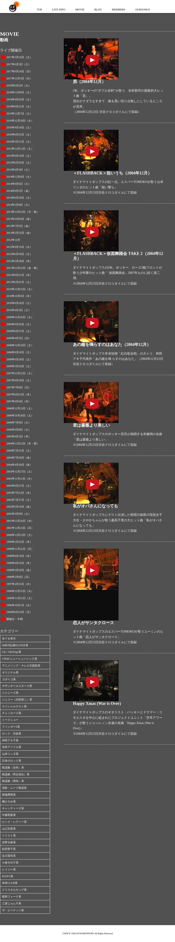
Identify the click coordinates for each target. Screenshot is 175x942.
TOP (39, 9)
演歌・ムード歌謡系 (14, 787)
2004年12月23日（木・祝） (22, 443)
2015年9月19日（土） (19, 155)
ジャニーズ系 (10, 692)
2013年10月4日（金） (19, 219)
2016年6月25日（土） (19, 134)
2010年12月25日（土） (20, 289)
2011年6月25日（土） (19, 282)
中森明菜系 (9, 815)
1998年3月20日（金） (19, 570)
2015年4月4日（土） (18, 169)
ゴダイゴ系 (9, 679)
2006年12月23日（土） (20, 408)
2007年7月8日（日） (18, 387)
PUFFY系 (7, 876)
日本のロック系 (11, 760)
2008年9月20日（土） (19, 352)
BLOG (98, 9)
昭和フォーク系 (11, 896)
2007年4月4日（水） (18, 401)
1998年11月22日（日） (20, 548)
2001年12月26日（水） (20, 520)
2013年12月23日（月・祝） (22, 211)
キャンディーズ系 (13, 808)
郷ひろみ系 (9, 801)
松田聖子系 (9, 849)
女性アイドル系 (11, 747)
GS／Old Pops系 (11, 652)
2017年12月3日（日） (19, 78)
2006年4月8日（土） (18, 429)
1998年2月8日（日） (18, 577)
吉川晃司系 (9, 855)
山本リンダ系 (10, 753)
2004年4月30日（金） (19, 464)
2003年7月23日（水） (19, 492)
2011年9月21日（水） (19, 275)
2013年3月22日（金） (19, 232)
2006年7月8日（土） (18, 422)
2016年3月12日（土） (19, 141)
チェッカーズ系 (11, 713)
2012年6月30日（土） (19, 254)
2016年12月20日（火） (20, 120)
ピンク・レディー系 (14, 821)
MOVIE (79, 9)
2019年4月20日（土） (19, 99)
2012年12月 (13, 239)
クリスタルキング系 (14, 889)
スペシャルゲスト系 (14, 706)
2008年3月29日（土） (19, 366)
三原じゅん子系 (11, 903)
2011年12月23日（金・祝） (22, 268)
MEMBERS (118, 9)
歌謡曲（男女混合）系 (15, 774)
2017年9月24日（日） (19, 71)
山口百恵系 (9, 828)
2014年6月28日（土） (19, 197)
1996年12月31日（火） (20, 591)
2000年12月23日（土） (20, 535)
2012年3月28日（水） (19, 261)
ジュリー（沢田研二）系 (17, 699)
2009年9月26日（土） (19, 324)
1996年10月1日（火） (19, 605)
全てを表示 (9, 638)
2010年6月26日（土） (19, 303)
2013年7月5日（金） (18, 226)
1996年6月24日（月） (19, 612)
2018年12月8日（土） (19, 92)
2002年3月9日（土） (18, 513)
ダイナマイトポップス (14, 6)
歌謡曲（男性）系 (13, 781)
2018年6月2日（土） (18, 85)
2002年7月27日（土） (19, 499)
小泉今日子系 (10, 862)
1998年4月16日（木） (19, 563)
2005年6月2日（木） (18, 436)
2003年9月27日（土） (19, 485)
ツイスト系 (9, 835)
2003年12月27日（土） (20, 471)
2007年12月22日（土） (20, 373)
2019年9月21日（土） (19, 106)
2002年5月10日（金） (19, 506)
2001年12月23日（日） (20, 527)
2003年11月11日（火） (19, 478)
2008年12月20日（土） (20, 345)
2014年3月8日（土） (18, 204)
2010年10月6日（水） (19, 296)
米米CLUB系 (10, 883)
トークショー (10, 719)
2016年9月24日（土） (19, 127)
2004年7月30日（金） (19, 457)
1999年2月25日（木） (19, 541)
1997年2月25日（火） (19, 584)
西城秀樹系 (9, 794)
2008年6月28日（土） (19, 359)
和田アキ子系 (10, 740)
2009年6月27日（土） (19, 331)
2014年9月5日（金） (18, 190)
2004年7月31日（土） (19, 450)
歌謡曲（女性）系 (13, 767)
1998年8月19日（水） (19, 556)
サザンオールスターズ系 (17, 686)
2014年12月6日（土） (19, 176)
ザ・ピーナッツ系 (13, 910)
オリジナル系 (10, 672)
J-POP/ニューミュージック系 (19, 658)
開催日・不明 (14, 619)
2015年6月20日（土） (19, 162)
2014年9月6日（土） (18, 183)
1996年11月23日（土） (20, 598)
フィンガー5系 (11, 726)
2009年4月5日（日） (18, 338)
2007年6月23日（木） (19, 394)
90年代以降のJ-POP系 (15, 645)
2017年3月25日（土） (19, 57)
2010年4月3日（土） (18, 310)
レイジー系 (9, 869)
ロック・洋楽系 (11, 733)
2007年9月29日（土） (19, 380)
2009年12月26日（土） (20, 317)
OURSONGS (142, 9)
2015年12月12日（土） (20, 148)
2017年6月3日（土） (18, 64)
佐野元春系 (9, 842)
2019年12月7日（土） (19, 113)
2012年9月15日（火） (19, 247)
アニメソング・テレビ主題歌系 (21, 665)
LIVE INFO (58, 9)
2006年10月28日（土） (20, 415)
